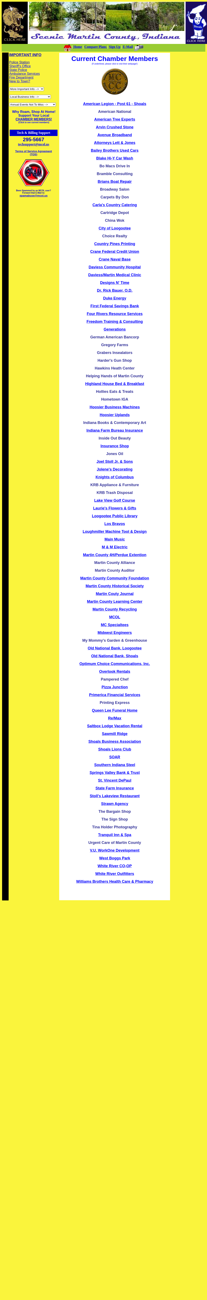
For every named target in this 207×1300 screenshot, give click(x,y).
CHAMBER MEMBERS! (34, 119)
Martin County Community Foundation (114, 578)
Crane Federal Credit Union (114, 251)
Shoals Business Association (114, 741)
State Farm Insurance (115, 788)
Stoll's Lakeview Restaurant (115, 796)
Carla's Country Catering (115, 205)
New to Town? (19, 81)
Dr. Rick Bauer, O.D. (114, 290)
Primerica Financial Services (114, 695)
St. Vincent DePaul (114, 780)
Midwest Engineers (115, 633)
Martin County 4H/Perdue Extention (114, 555)
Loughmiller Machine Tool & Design (115, 531)
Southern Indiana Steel (114, 765)
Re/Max (114, 718)
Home (77, 47)
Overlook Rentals (114, 671)
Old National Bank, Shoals (114, 656)
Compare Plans (95, 47)
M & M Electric (115, 547)
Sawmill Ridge (114, 734)
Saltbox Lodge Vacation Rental (114, 726)
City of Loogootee (115, 228)
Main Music (115, 539)
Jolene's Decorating (114, 469)
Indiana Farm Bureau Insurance (114, 430)
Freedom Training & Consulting (114, 321)
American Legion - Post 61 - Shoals (114, 104)
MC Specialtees (114, 625)
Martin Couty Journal (115, 594)
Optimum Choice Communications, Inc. (114, 664)
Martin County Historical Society (115, 586)
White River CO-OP (115, 866)
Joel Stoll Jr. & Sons (115, 461)
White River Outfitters (114, 874)
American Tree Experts (114, 119)
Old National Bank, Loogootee (115, 648)
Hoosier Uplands (115, 415)
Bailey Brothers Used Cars (115, 150)
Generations (115, 329)
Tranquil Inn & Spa (114, 835)
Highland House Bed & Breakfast (114, 384)
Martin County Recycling (115, 609)
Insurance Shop (115, 446)
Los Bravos (114, 524)
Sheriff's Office (20, 66)
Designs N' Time (114, 283)
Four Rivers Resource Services (115, 314)
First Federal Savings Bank (114, 306)
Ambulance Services (24, 73)
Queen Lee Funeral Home (115, 710)
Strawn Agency (114, 804)
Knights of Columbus (115, 477)
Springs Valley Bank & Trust (115, 773)
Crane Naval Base (115, 259)
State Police (18, 70)
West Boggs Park (114, 858)
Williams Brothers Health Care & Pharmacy (114, 881)
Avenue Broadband (114, 135)
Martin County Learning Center (114, 601)
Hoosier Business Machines (115, 407)
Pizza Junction (115, 687)
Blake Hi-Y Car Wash (114, 158)
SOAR (114, 757)
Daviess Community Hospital (115, 267)
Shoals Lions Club (114, 749)
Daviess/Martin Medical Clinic (114, 275)
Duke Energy (114, 298)
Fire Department (21, 77)
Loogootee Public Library (115, 516)
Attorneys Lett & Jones (114, 143)
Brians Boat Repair (115, 181)
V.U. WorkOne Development (114, 850)
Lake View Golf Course (114, 500)
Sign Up (115, 47)
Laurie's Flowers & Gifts (114, 508)
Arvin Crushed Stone (115, 127)
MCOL (114, 617)
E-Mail (128, 47)
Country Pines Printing (114, 244)
